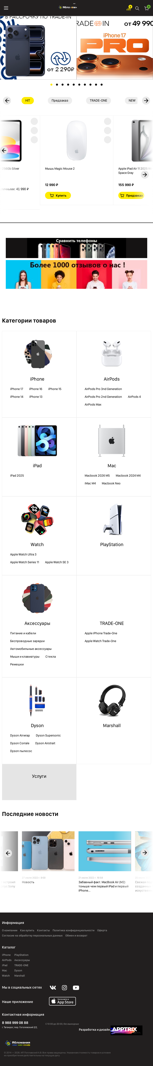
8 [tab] (90, 85)
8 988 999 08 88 (15, 1022)
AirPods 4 (134, 397)
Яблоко (67, 8)
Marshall (112, 725)
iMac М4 (90, 483)
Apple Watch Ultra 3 (23, 554)
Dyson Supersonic (48, 735)
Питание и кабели (23, 633)
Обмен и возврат (76, 935)
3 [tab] (63, 85)
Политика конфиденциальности (73, 930)
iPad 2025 (17, 475)
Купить (61, 195)
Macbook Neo (111, 483)
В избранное (34, 121)
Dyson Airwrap (20, 735)
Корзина (146, 8)
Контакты (43, 930)
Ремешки (17, 664)
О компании (9, 930)
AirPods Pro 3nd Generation (103, 389)
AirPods (112, 379)
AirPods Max (93, 404)
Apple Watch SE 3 (57, 562)
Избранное (129, 8)
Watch (37, 544)
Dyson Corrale (19, 743)
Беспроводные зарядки (27, 641)
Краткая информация (34, 130)
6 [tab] (79, 85)
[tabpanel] (38, 48)
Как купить (27, 930)
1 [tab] (51, 85)
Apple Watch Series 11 (24, 562)
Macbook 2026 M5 (97, 475)
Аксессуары (37, 623)
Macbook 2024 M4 (128, 475)
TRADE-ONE (112, 623)
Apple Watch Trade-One (100, 641)
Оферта (102, 930)
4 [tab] (68, 85)
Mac (112, 465)
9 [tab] (96, 85)
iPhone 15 (54, 389)
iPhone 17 (16, 389)
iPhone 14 (16, 397)
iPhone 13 (35, 397)
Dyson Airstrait (45, 743)
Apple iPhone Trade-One (101, 633)
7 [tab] (85, 85)
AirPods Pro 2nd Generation (103, 397)
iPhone (37, 379)
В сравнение (34, 139)
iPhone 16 (35, 389)
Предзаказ (134, 195)
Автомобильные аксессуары (31, 649)
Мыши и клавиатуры (24, 656)
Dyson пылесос (21, 751)
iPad (37, 465)
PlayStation (111, 544)
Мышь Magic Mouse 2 (60, 168)
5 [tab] (74, 85)
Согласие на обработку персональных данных (32, 935)
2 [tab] (57, 85)
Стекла (50, 656)
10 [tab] (102, 85)
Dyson (37, 725)
